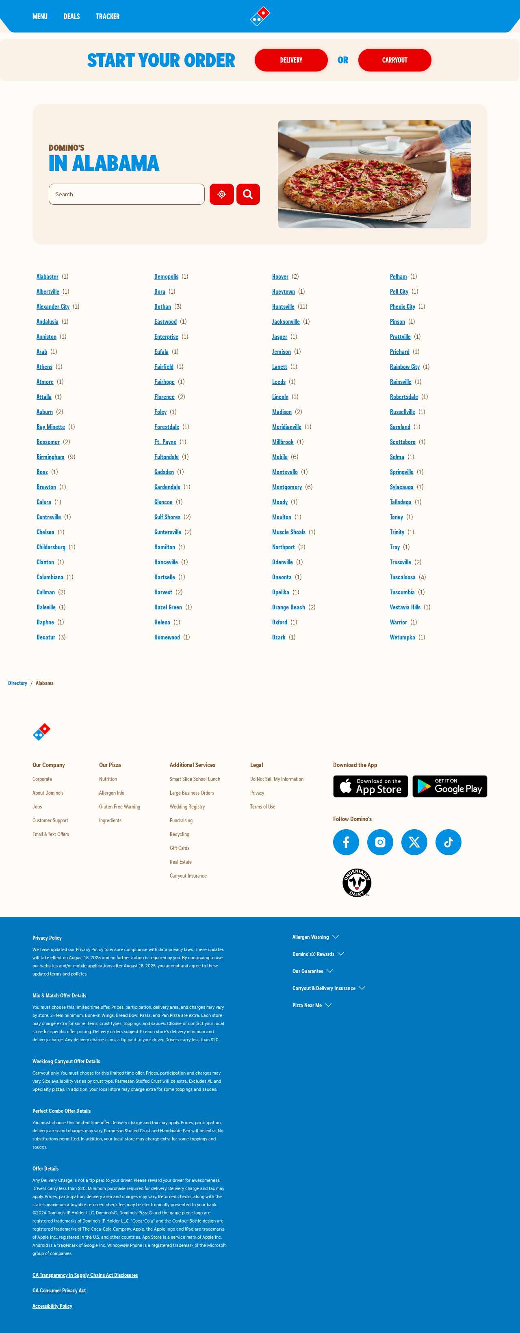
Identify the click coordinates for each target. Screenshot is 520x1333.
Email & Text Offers (50, 834)
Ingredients (110, 820)
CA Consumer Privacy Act (59, 1290)
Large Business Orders (192, 792)
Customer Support (50, 820)
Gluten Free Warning (119, 806)
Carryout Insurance (188, 875)
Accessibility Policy (52, 1305)
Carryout (395, 60)
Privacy (257, 792)
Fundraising (181, 820)
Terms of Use (262, 806)
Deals (72, 16)
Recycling (179, 834)
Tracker (108, 16)
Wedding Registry (187, 806)
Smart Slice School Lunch (195, 778)
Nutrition (108, 778)
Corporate (42, 778)
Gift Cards (179, 848)
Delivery (292, 60)
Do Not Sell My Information (276, 778)
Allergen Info (111, 792)
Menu (40, 16)
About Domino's (47, 792)
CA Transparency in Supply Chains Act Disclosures (85, 1275)
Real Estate (181, 861)
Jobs (37, 806)
